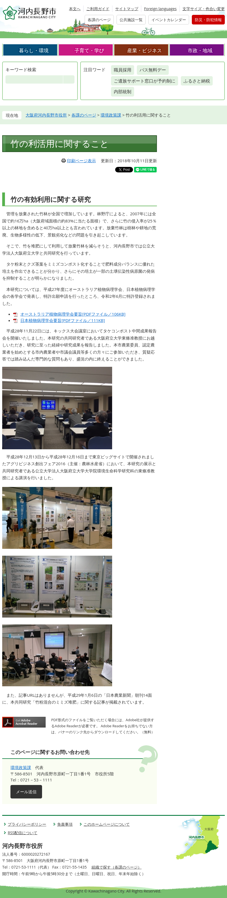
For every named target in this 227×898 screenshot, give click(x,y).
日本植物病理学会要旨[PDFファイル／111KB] (62, 320)
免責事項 (65, 824)
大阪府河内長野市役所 (46, 115)
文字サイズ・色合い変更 (203, 8)
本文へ (75, 8)
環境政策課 (111, 115)
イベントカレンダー (168, 19)
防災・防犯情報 (208, 19)
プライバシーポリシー (27, 824)
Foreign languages (160, 8)
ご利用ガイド (97, 8)
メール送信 (26, 791)
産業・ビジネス (144, 50)
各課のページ (99, 19)
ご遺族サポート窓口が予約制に (144, 81)
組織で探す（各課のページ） (117, 867)
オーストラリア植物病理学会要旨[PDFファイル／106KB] (72, 314)
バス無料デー (153, 70)
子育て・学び (89, 50)
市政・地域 (200, 50)
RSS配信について (22, 832)
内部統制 (122, 92)
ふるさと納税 (197, 81)
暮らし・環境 (34, 50)
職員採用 (122, 70)
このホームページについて (107, 824)
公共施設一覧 (131, 19)
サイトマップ (126, 8)
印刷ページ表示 (81, 160)
